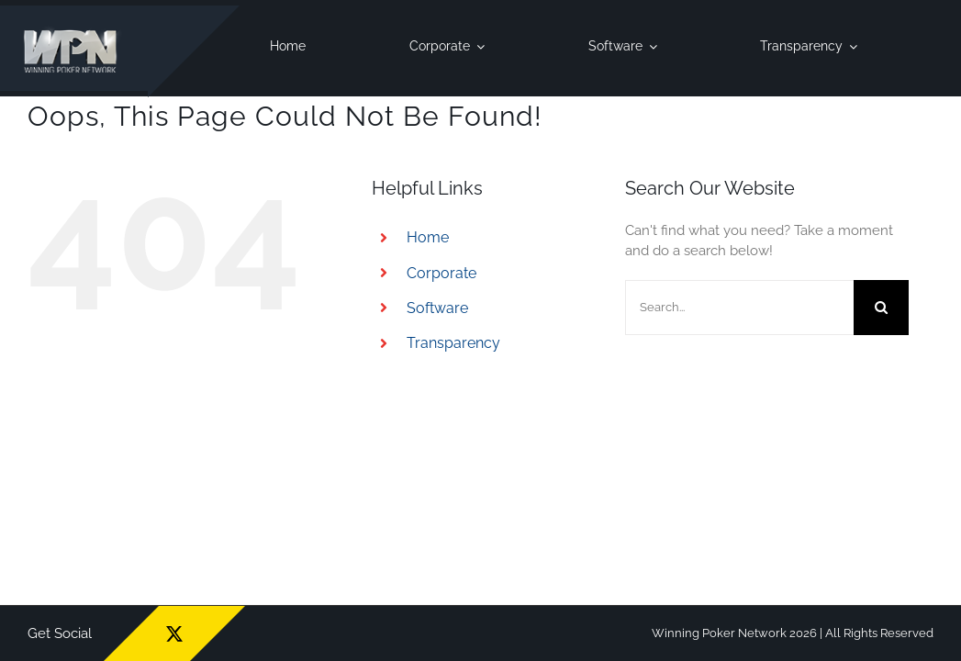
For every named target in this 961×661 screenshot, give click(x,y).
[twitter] (174, 633)
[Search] (881, 307)
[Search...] (739, 307)
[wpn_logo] (74, 30)
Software (437, 308)
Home (428, 237)
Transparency (453, 343)
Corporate (441, 273)
